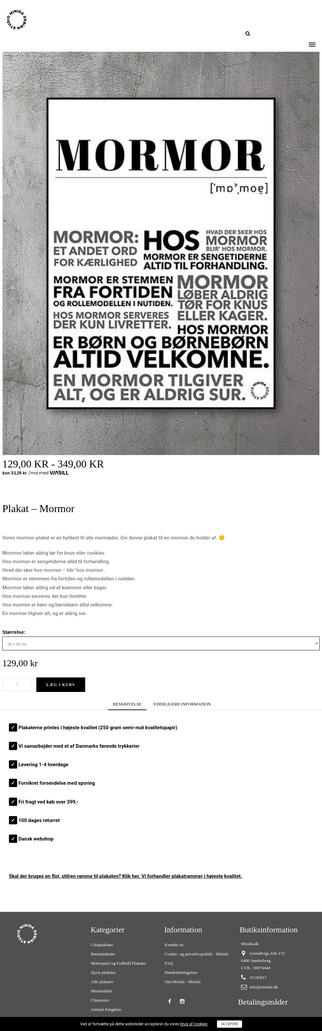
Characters (100, 1000)
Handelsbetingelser (181, 972)
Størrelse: (14, 632)
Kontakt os (174, 944)
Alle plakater (102, 981)
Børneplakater (103, 953)
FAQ (169, 963)
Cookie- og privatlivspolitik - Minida (197, 953)
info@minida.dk (264, 986)
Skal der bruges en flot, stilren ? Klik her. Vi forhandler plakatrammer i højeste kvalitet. (125, 876)
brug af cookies (193, 1024)
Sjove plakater (103, 972)
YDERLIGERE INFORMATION (182, 704)
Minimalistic (102, 990)
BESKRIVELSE (127, 704)
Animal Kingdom (106, 1009)
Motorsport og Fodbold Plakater (118, 963)
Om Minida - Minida (183, 981)
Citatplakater (102, 944)
